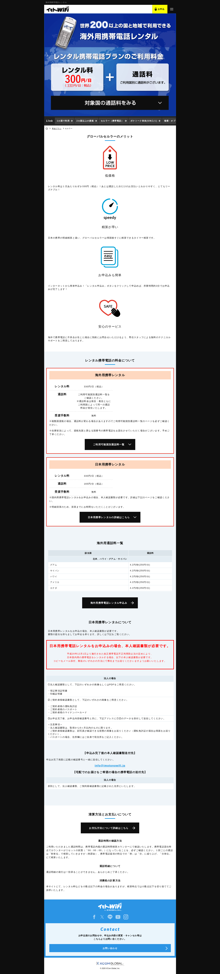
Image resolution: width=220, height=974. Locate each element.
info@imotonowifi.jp (110, 765)
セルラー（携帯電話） (112, 121)
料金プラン (57, 128)
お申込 (161, 9)
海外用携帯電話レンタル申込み (108, 602)
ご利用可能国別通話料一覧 (109, 444)
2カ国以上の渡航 (85, 121)
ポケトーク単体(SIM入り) (143, 121)
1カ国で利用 (63, 121)
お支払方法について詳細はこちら (109, 828)
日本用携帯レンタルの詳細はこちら (109, 517)
